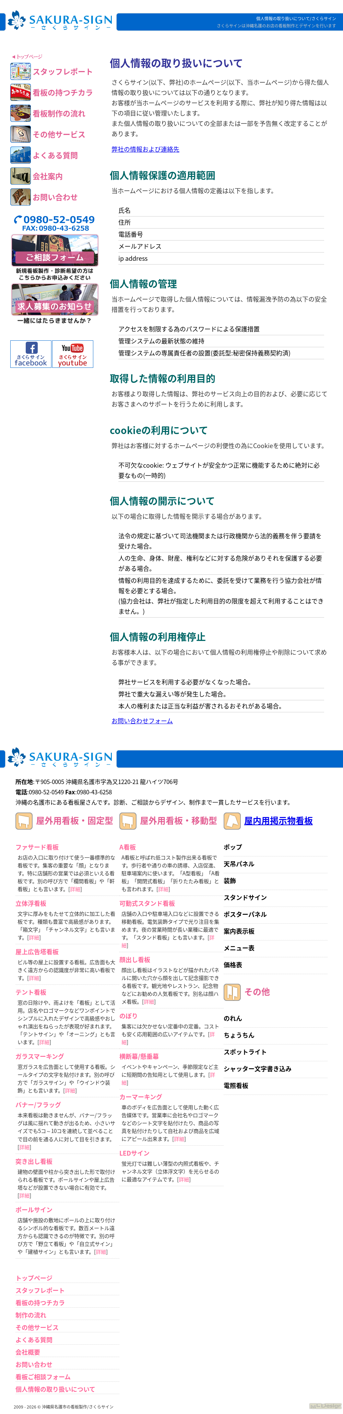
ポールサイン (33, 1209)
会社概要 (27, 1352)
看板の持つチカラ (40, 1302)
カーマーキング (140, 1096)
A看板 (127, 847)
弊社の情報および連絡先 (145, 149)
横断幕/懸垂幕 (139, 1056)
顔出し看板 (134, 959)
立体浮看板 (30, 903)
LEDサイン (134, 1153)
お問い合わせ (33, 1364)
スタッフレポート (40, 1290)
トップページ (33, 1278)
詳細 (75, 889)
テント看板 (30, 992)
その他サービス (37, 1327)
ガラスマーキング (39, 1056)
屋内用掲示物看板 (278, 820)
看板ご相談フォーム (43, 1376)
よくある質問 (33, 1339)
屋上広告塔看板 (37, 951)
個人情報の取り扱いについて (55, 1389)
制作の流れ (30, 1315)
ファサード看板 (37, 847)
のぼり (128, 1015)
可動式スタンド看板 (147, 903)
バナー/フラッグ (38, 1104)
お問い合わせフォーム (142, 720)
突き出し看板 (33, 1161)
